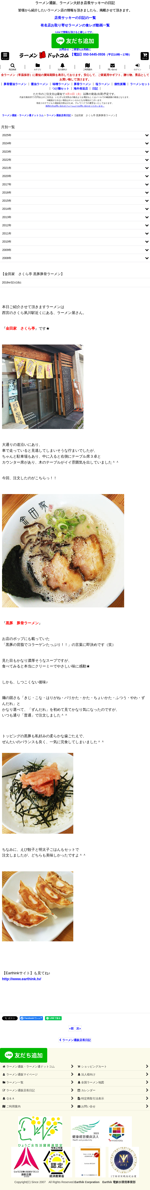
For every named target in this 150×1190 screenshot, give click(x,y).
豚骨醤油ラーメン (15, 84)
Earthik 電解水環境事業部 (119, 1182)
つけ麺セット (60, 88)
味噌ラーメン (61, 84)
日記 (95, 88)
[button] (5, 56)
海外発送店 (81, 88)
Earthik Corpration (87, 1182)
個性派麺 (120, 84)
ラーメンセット (140, 84)
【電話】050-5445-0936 (87, 54)
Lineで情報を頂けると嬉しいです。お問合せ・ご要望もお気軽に (75, 41)
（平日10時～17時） (118, 54)
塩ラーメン (102, 84)
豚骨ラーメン (82, 84)
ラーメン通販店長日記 (75, 1040)
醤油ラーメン (39, 84)
